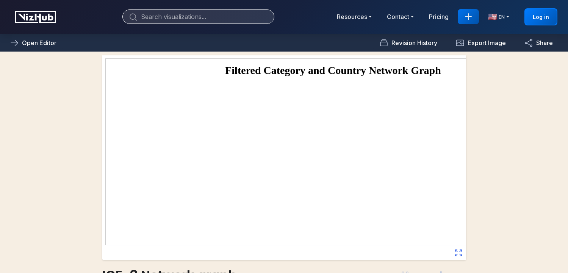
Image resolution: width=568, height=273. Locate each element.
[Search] (198, 16)
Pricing (439, 16)
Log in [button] (541, 17)
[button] (480, 43)
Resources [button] (352, 16)
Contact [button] (398, 16)
